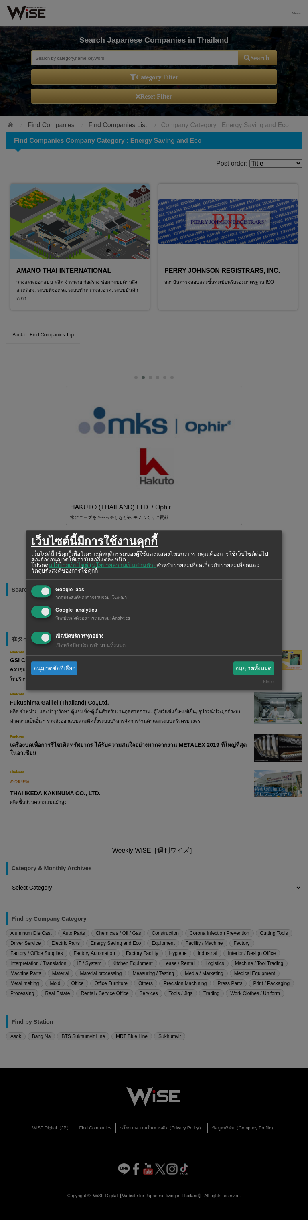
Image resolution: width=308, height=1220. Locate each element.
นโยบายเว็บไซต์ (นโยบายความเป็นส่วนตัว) (102, 565)
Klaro (268, 681)
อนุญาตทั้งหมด (253, 668)
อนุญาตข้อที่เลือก (54, 668)
